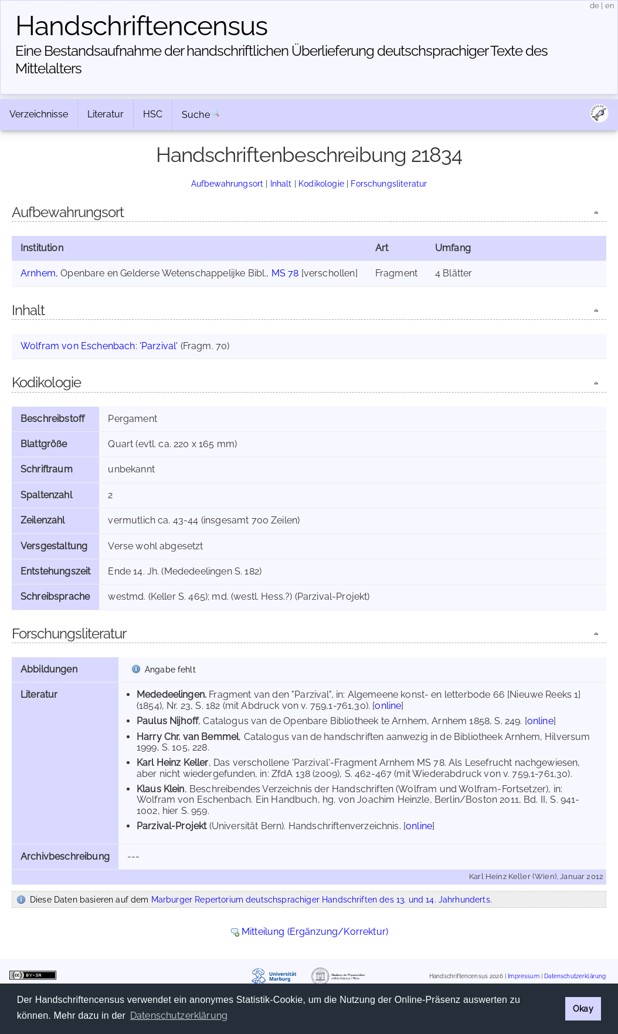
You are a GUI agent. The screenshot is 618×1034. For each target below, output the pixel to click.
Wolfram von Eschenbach (78, 346)
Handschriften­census (141, 26)
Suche (196, 114)
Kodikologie (321, 183)
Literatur (105, 114)
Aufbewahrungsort (227, 183)
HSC (152, 114)
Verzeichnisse (38, 114)
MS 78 (285, 273)
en (609, 5)
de (594, 5)
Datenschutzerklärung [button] (178, 1015)
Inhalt (281, 183)
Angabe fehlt (170, 669)
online (388, 705)
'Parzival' (159, 346)
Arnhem (38, 273)
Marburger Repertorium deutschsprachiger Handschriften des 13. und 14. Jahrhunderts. (321, 899)
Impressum (523, 976)
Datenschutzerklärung (575, 976)
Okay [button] (583, 1008)
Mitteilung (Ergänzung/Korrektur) (315, 931)
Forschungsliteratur (389, 183)
